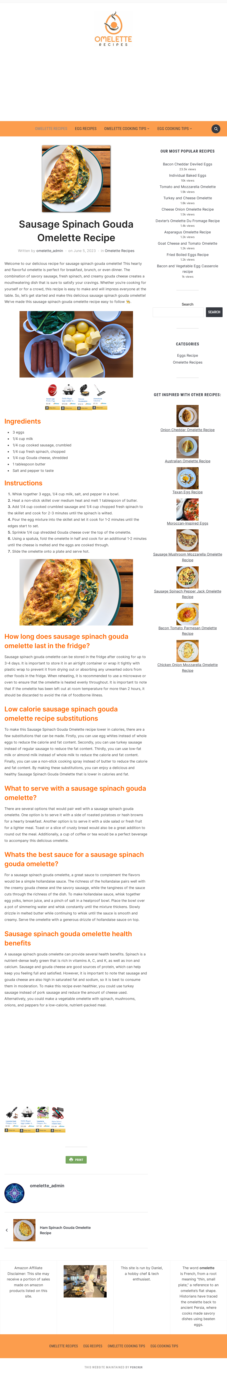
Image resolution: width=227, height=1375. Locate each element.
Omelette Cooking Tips (125, 128)
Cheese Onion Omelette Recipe (188, 209)
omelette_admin (49, 250)
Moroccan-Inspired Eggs (187, 523)
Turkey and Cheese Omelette (187, 198)
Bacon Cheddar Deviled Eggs (187, 164)
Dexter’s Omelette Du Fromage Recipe (188, 221)
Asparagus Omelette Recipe (187, 232)
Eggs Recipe (187, 355)
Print (79, 1160)
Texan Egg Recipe (187, 492)
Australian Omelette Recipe (187, 461)
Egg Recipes (85, 128)
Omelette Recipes (51, 128)
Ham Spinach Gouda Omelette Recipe (71, 1228)
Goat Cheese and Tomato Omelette (187, 243)
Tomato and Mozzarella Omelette (188, 186)
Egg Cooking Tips (173, 128)
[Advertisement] (113, 88)
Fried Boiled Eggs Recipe (188, 254)
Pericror (136, 1366)
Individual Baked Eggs (187, 175)
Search (188, 304)
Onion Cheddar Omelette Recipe (187, 430)
